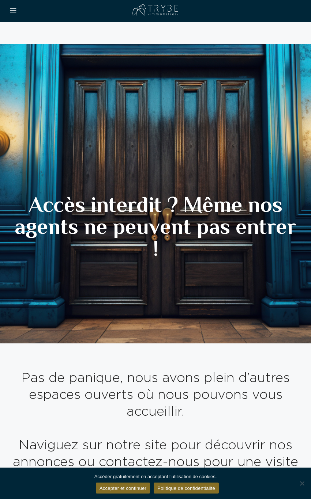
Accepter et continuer (123, 488)
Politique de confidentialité (186, 488)
